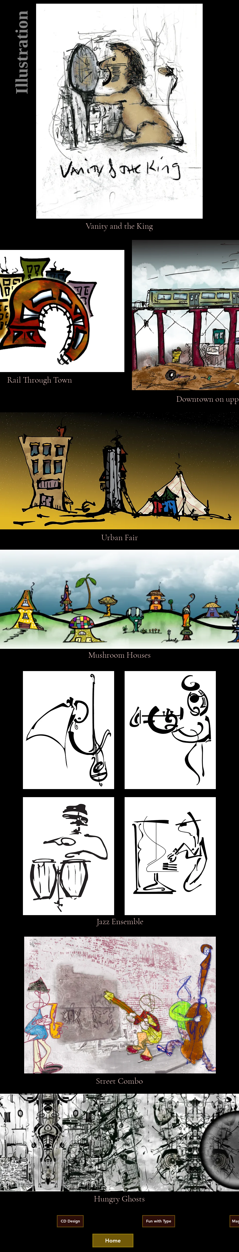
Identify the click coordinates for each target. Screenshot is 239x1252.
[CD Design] (70, 1221)
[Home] (112, 1240)
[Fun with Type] (158, 1221)
